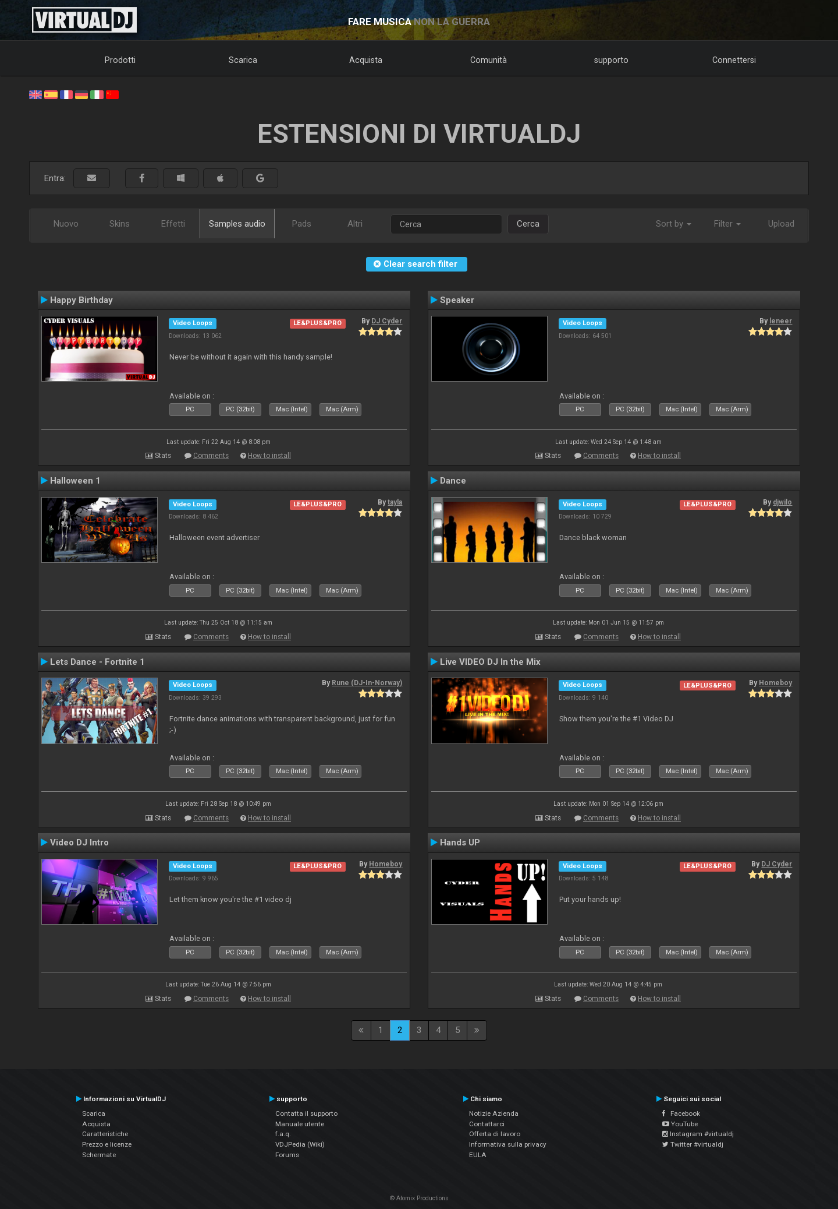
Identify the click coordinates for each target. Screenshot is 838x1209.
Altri (355, 223)
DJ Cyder (386, 321)
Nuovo (66, 223)
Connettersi (734, 60)
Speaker (457, 300)
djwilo (782, 502)
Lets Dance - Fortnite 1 (97, 662)
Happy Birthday (81, 300)
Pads (301, 223)
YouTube (680, 1124)
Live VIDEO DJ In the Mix (490, 662)
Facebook (681, 1113)
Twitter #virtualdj (692, 1144)
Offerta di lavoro (494, 1134)
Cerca (528, 223)
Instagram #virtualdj (698, 1134)
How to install (269, 456)
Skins (119, 223)
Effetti (173, 223)
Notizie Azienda (494, 1113)
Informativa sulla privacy (507, 1144)
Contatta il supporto (306, 1113)
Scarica (243, 60)
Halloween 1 (75, 480)
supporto (611, 60)
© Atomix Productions (419, 1198)
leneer (780, 321)
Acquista (365, 60)
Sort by (673, 223)
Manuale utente (299, 1124)
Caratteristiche (105, 1134)
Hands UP (460, 842)
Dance (453, 480)
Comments (211, 456)
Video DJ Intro (79, 842)
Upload (781, 223)
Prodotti (120, 60)
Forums (287, 1155)
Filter (727, 223)
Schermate (99, 1155)
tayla (395, 502)
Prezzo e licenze (107, 1144)
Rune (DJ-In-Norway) (367, 683)
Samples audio (237, 223)
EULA (478, 1155)
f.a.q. (283, 1134)
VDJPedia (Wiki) (300, 1144)
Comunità (488, 60)
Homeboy (775, 683)
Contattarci (487, 1124)
